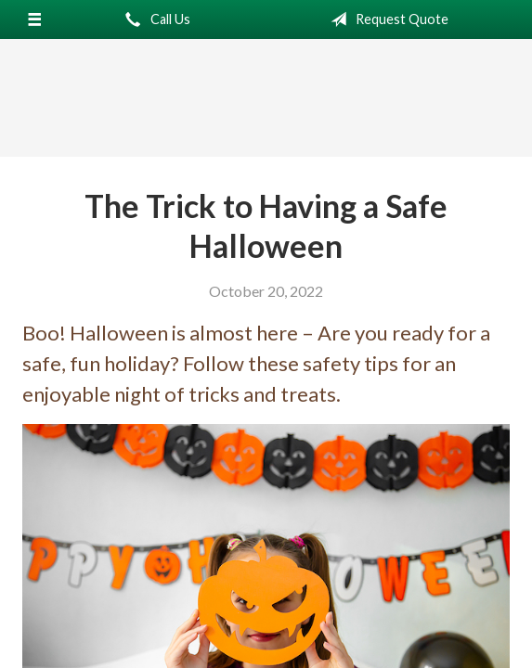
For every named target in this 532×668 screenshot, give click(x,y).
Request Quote (385, 19)
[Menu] (35, 19)
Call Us (154, 19)
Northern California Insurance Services (266, 99)
